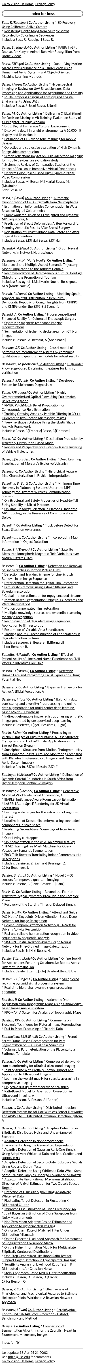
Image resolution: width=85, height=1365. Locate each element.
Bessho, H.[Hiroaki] (15, 671)
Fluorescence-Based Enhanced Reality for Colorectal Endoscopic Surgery (39, 316)
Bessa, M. (9, 113)
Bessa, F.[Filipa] (13, 64)
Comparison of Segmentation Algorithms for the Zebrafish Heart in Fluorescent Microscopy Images (39, 1330)
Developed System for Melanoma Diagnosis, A (38, 382)
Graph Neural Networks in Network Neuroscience (40, 250)
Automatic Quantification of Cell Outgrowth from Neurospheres (40, 200)
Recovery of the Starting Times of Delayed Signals (40, 904)
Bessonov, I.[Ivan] (14, 1310)
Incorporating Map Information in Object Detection (40, 539)
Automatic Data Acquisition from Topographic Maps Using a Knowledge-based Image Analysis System (42, 1003)
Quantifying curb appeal (21, 838)
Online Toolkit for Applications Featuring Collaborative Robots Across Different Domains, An (41, 962)
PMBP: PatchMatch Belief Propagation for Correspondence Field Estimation (33, 407)
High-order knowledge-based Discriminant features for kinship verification (42, 368)
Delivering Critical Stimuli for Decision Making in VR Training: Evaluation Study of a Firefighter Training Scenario (42, 117)
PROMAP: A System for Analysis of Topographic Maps (42, 1012)
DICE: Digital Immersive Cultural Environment (37, 126)
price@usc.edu (19, 1357)
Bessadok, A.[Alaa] (15, 248)
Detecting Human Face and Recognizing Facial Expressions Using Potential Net (41, 675)
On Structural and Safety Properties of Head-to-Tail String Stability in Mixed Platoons (40, 502)
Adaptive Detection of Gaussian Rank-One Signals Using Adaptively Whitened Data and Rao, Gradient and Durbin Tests (42, 1153)
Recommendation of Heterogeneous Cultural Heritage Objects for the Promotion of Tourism (42, 275)
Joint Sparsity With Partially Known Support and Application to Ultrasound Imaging (38, 1072)
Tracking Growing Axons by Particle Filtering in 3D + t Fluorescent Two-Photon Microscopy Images (41, 416)
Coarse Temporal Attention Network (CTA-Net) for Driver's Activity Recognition (39, 927)
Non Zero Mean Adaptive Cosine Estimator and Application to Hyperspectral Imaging (37, 1224)
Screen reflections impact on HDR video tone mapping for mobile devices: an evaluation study (42, 158)
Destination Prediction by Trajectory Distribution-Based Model (42, 440)
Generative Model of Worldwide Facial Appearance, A (40, 793)
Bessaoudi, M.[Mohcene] (20, 364)
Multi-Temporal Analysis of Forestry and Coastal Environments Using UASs (37, 99)
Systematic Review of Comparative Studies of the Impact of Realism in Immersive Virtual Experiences (39, 166)
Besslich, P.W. (11, 1020)
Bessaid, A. (9, 314)
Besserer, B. (10, 566)
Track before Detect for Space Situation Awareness (40, 527)
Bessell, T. (9, 525)
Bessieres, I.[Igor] (14, 699)
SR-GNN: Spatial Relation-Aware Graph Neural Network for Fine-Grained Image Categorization (36, 944)
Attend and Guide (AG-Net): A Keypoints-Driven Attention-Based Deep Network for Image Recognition (39, 916)
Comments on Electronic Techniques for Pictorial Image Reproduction (41, 1022)
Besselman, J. (11, 537)
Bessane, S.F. (11, 348)
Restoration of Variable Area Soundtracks (34, 630)
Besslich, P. (9, 999)
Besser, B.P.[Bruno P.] (17, 549)
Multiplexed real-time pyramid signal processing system (40, 981)
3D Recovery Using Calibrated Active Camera (39, 24)
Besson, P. (9, 1289)
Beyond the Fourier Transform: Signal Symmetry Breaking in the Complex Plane (40, 896)
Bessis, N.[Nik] (12, 912)
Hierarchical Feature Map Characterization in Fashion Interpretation (39, 473)
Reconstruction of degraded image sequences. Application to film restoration (36, 623)
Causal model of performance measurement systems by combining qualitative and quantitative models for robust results (40, 352)
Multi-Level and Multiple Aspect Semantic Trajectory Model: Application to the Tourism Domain (40, 266)
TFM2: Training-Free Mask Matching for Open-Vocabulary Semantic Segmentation (36, 848)
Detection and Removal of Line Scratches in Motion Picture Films (42, 568)
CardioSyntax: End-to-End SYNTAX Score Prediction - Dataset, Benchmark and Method (39, 1314)
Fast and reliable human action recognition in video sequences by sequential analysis (40, 935)
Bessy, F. (7, 1326)
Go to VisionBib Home (18, 4)
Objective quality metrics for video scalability (36, 1087)
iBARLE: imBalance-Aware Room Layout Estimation (41, 799)
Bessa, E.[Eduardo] (15, 47)
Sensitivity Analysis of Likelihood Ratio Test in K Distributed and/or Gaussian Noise (37, 1266)
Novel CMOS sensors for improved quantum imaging (38, 877)
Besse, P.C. (9, 438)
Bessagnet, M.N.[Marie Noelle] (24, 260)
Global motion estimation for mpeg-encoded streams (42, 595)
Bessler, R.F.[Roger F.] (17, 979)
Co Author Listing (41, 22)
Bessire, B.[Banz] (14, 875)
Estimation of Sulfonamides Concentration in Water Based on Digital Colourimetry (40, 208)
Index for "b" (11, 1342)
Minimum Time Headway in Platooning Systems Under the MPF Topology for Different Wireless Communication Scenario (41, 489)
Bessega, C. (10, 471)
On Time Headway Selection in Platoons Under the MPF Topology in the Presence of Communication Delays (39, 513)
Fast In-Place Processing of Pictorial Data (33, 1029)
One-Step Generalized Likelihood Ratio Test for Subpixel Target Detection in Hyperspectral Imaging (39, 1258)
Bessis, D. (8, 892)
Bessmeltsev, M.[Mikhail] (20, 1036)
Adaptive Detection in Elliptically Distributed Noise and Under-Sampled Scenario (40, 1132)
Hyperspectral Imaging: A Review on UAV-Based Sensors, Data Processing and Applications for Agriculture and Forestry (42, 88)
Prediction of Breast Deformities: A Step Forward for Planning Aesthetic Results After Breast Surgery (41, 225)
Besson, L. (9, 1107)
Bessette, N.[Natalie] (17, 654)
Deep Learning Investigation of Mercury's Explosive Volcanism (41, 461)
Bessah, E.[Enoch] (14, 294)
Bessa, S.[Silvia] (13, 198)
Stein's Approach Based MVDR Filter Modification (40, 1273)
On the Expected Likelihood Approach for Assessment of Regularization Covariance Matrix (42, 1241)
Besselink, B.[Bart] (15, 483)
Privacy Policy (45, 4)
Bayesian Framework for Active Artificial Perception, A (42, 689)
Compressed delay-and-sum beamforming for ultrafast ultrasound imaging (41, 1063)
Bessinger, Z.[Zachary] (17, 791)
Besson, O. (9, 1128)
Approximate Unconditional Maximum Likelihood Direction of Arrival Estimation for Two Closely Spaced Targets (40, 1183)
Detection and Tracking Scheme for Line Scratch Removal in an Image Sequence (37, 576)
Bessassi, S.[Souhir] (15, 380)
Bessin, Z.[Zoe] (12, 733)
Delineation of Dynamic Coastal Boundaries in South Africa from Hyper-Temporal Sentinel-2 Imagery (42, 778)
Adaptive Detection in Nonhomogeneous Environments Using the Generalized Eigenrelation (38, 1143)
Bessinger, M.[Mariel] (17, 774)
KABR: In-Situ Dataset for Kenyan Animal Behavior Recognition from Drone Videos (41, 51)
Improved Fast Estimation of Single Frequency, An (40, 1209)
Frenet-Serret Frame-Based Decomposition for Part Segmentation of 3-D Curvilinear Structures (40, 1040)
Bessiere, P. (10, 687)
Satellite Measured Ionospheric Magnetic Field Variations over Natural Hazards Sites (40, 553)
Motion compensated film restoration (31, 608)
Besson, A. (9, 1061)
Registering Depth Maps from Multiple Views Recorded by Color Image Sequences (35, 33)
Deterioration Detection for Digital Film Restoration (41, 583)
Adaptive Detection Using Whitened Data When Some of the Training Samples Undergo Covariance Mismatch (42, 1173)
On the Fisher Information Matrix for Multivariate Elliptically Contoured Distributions (39, 1249)
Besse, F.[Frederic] (15, 392)
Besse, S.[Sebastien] (16, 459)
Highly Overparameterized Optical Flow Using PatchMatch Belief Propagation (39, 396)
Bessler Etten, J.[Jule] (17, 958)
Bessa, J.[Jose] (12, 84)
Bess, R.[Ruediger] (15, 22)
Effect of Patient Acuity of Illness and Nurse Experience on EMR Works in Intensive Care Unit (41, 658)
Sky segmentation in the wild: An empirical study (39, 842)
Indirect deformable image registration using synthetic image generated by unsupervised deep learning (42, 718)
